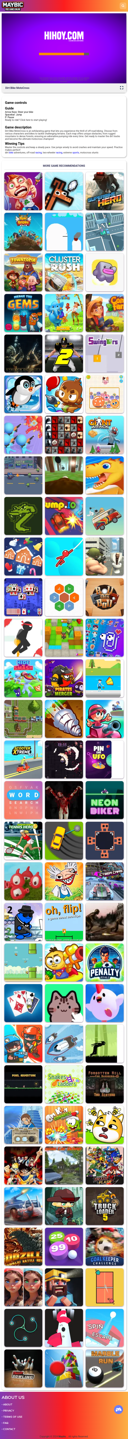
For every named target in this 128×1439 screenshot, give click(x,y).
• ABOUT (7, 1404)
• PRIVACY (8, 1411)
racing (38, 152)
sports (75, 152)
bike (11, 152)
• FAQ (5, 1423)
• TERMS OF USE (12, 1417)
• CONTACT (8, 1429)
